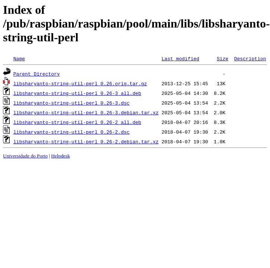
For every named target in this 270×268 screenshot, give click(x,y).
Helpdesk (60, 156)
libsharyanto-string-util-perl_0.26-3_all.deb (77, 93)
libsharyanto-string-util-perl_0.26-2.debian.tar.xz (86, 141)
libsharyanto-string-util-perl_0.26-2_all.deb (77, 122)
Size (222, 58)
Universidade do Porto (25, 156)
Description (250, 58)
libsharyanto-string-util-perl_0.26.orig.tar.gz (80, 83)
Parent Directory (36, 73)
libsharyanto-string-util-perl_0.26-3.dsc (71, 102)
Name (19, 58)
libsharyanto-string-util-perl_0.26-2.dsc (71, 131)
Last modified (180, 58)
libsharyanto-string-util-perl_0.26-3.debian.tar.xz (86, 112)
